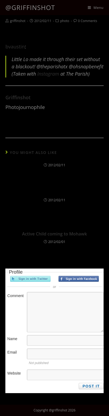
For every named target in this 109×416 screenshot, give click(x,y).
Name (12, 339)
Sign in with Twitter (30, 279)
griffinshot (17, 21)
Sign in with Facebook (79, 279)
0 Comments (87, 21)
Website (14, 373)
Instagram (48, 73)
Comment (15, 296)
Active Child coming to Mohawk (54, 234)
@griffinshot (30, 7)
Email (12, 352)
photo (64, 21)
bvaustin (15, 46)
